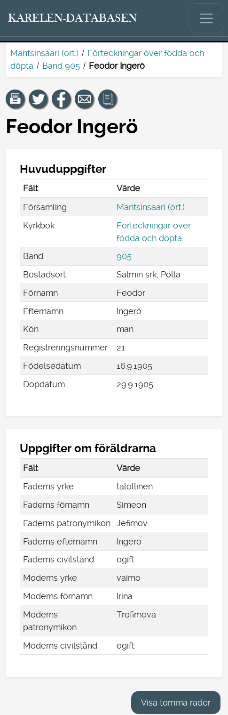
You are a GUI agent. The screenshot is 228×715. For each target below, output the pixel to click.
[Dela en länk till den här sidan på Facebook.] (61, 98)
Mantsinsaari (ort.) (44, 53)
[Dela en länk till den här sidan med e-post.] (84, 98)
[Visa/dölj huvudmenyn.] (206, 18)
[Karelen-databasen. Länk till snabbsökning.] (72, 18)
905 (124, 256)
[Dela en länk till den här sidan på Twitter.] (38, 98)
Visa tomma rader (176, 702)
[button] (15, 98)
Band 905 (61, 66)
